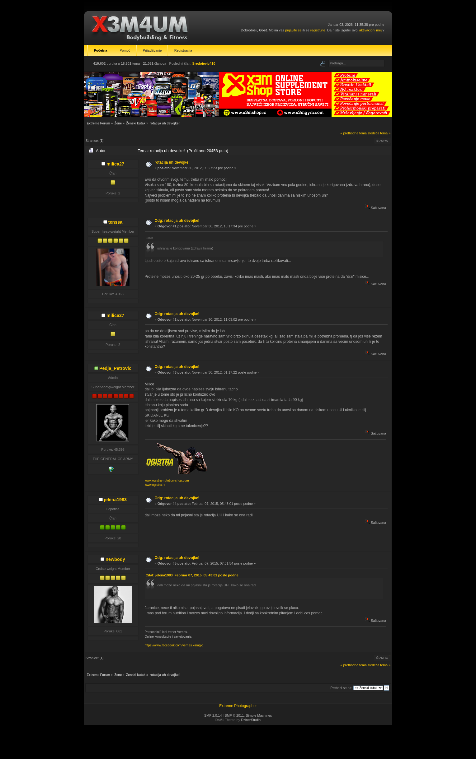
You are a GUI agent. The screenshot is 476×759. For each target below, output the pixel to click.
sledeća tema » (379, 133)
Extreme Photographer (238, 706)
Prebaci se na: (341, 688)
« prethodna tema (353, 133)
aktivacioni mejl (371, 30)
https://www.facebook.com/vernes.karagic (174, 645)
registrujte (317, 30)
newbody (115, 559)
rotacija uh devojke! (172, 162)
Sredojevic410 (203, 63)
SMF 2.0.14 (213, 715)
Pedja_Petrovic (115, 368)
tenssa (115, 222)
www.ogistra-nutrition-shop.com (167, 480)
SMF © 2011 (234, 715)
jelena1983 (115, 499)
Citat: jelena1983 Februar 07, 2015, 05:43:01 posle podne (192, 575)
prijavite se (293, 30)
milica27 (115, 163)
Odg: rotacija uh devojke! (177, 220)
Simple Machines (259, 715)
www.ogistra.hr (155, 485)
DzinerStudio (251, 720)
